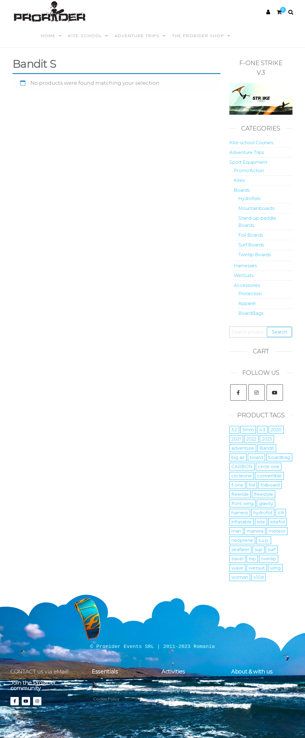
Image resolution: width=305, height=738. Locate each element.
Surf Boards (251, 245)
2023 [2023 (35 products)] (267, 439)
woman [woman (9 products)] (239, 577)
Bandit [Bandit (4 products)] (266, 448)
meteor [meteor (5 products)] (277, 531)
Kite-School (85, 35)
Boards (242, 190)
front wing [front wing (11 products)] (242, 503)
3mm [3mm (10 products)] (248, 429)
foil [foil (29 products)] (252, 485)
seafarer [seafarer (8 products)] (240, 549)
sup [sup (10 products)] (258, 549)
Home (48, 35)
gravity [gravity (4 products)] (266, 503)
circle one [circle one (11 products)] (268, 466)
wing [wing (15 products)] (275, 568)
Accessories (247, 285)
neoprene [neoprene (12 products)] (242, 540)
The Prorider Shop (198, 35)
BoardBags (250, 313)
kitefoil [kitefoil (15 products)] (277, 522)
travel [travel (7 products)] (237, 558)
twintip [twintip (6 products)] (268, 558)
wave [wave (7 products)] (237, 568)
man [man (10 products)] (236, 531)
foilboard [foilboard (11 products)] (270, 485)
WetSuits (243, 275)
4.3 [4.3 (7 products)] (262, 429)
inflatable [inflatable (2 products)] (241, 522)
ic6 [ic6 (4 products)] (281, 512)
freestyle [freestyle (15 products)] (263, 494)
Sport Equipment (248, 162)
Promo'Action (249, 170)
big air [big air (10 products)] (238, 457)
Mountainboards (256, 208)
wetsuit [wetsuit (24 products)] (257, 568)
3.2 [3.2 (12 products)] (234, 429)
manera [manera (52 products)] (255, 531)
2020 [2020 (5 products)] (276, 429)
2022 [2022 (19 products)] (251, 439)
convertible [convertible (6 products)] (269, 476)
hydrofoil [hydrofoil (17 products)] (262, 512)
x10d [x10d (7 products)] (258, 577)
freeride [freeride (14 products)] (240, 494)
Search (279, 332)
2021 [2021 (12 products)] (236, 439)
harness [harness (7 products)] (239, 512)
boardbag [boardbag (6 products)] (279, 457)
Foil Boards (250, 235)
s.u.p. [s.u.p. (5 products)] (264, 540)
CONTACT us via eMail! (39, 671)
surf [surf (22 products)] (272, 549)
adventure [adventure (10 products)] (242, 448)
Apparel (247, 303)
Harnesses (245, 265)
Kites (239, 180)
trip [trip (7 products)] (252, 558)
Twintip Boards (254, 254)
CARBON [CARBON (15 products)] (242, 466)
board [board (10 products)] (256, 457)
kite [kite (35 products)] (261, 522)
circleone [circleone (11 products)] (241, 476)
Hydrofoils (249, 198)
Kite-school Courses (251, 142)
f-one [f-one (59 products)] (237, 485)
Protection (250, 293)
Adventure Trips (137, 35)
